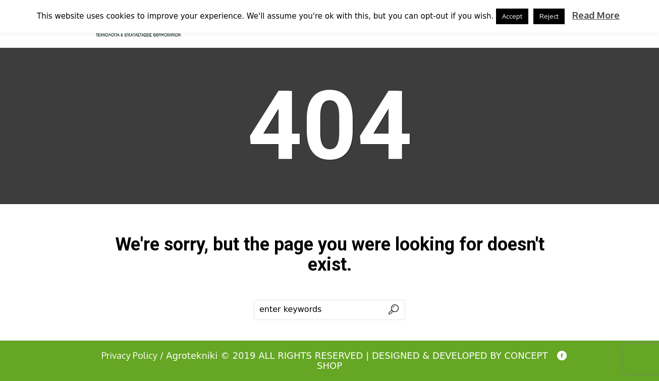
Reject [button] (549, 16)
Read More (596, 15)
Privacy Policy (129, 355)
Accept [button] (512, 16)
